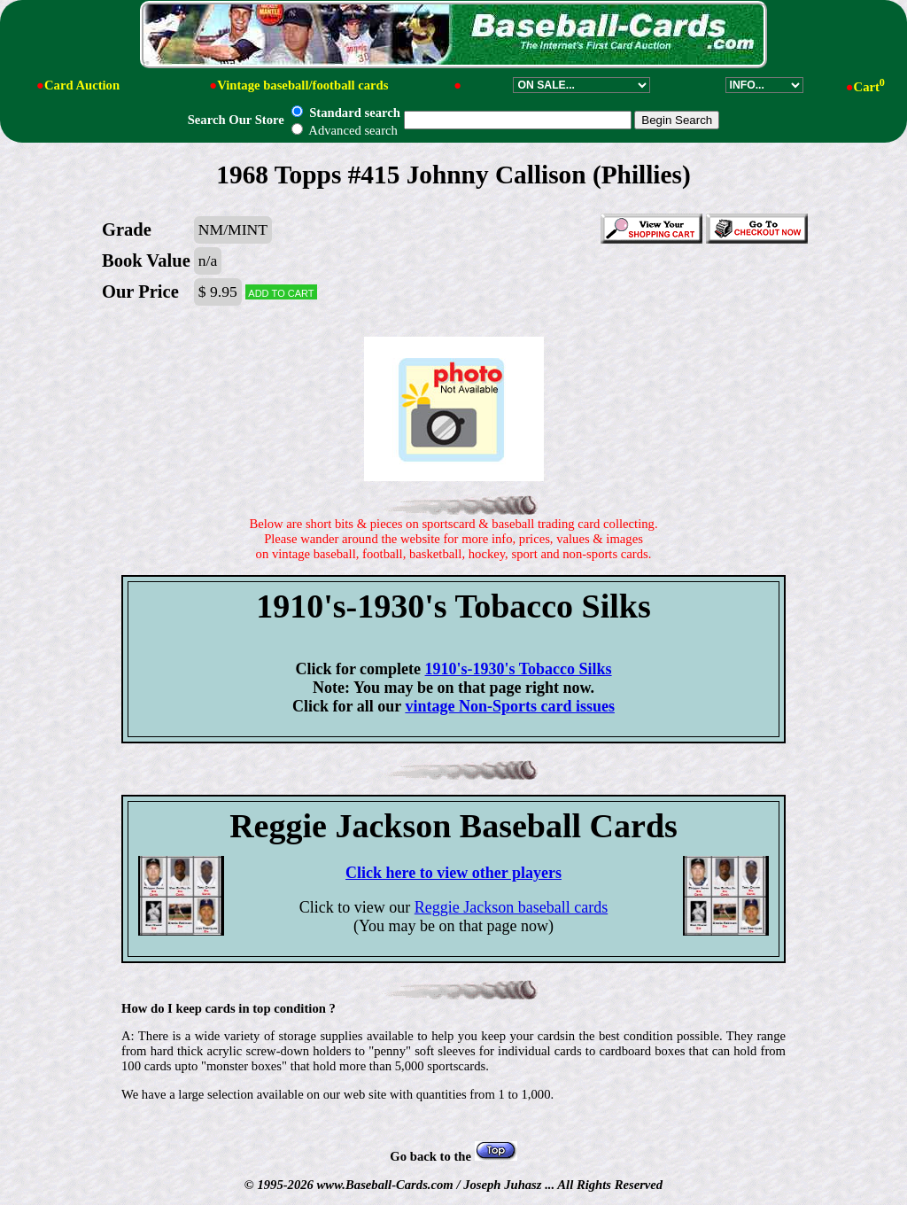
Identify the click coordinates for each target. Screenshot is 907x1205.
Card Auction (82, 85)
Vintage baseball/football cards (302, 85)
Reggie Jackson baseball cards (511, 907)
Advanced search (344, 130)
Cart (869, 87)
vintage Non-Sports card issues (510, 706)
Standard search (345, 112)
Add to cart (281, 291)
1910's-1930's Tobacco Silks (518, 669)
